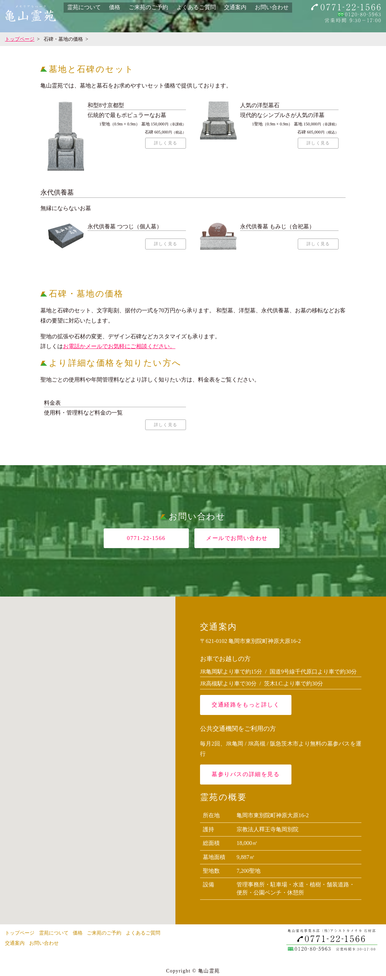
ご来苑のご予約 (148, 7)
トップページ (19, 39)
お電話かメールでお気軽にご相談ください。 (119, 348)
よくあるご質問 (196, 7)
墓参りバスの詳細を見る (246, 777)
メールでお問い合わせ (237, 541)
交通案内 (235, 7)
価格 (114, 7)
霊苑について (84, 7)
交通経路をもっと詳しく (246, 708)
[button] (87, 757)
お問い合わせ (272, 7)
